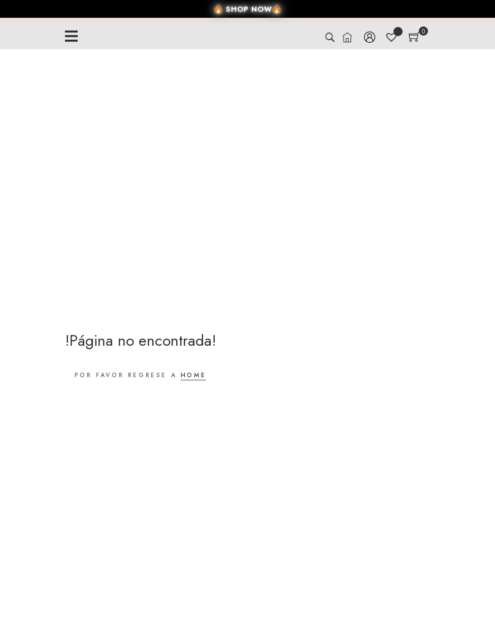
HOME (193, 375)
